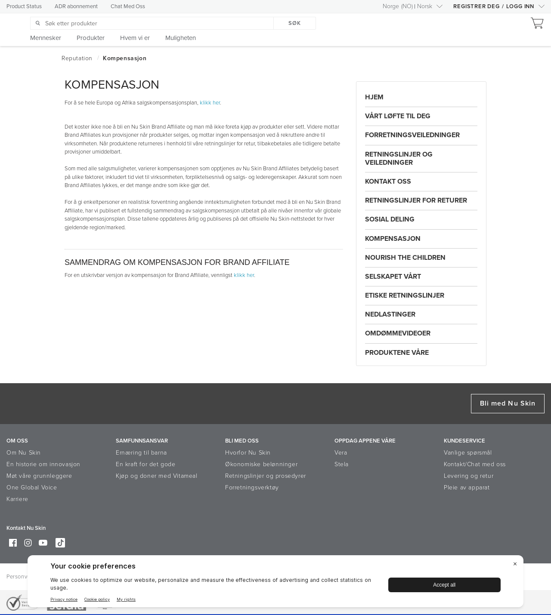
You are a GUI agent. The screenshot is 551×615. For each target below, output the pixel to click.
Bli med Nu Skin (508, 403)
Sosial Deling (390, 219)
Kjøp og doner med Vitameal (157, 476)
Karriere (17, 499)
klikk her (210, 102)
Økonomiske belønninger (261, 464)
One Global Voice (31, 487)
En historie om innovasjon (43, 464)
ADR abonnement (76, 6)
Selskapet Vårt (393, 276)
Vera (340, 452)
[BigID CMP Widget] (275, 583)
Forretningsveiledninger (412, 135)
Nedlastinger (390, 314)
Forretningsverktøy (252, 487)
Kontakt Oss (388, 181)
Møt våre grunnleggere (39, 476)
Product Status (24, 6)
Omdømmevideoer (397, 333)
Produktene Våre (397, 352)
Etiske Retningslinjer (404, 295)
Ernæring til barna (141, 452)
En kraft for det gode (146, 464)
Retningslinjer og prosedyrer (265, 476)
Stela (341, 464)
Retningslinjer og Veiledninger (399, 158)
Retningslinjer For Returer (416, 200)
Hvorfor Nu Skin (248, 452)
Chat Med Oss (128, 6)
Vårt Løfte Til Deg (397, 116)
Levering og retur (468, 476)
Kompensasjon (393, 238)
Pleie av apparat (467, 487)
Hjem (374, 97)
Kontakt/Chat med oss (475, 464)
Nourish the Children (405, 257)
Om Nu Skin (23, 452)
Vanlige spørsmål (468, 452)
